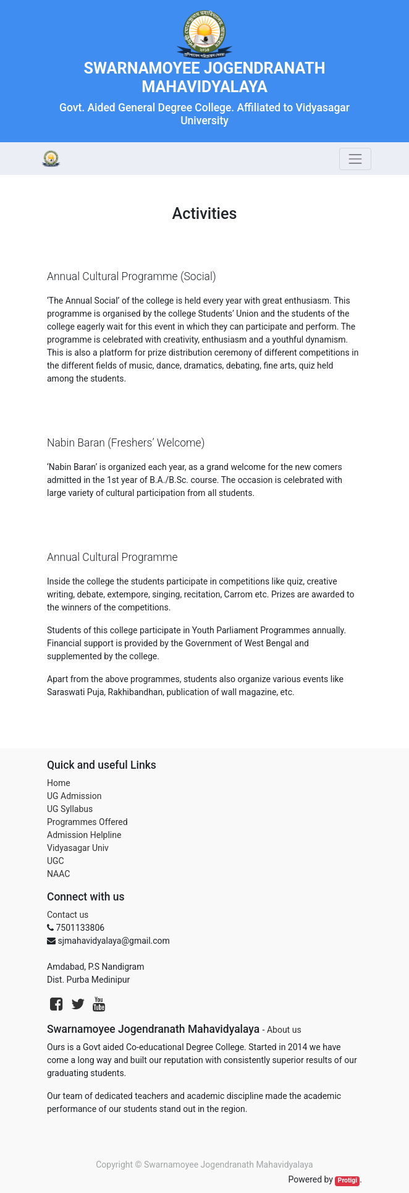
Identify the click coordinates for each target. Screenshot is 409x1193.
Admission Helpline (84, 835)
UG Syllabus (70, 809)
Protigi (348, 1180)
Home (58, 783)
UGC (55, 861)
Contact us (67, 915)
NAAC (58, 874)
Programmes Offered (87, 822)
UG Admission (74, 796)
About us (284, 1030)
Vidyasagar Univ (78, 848)
